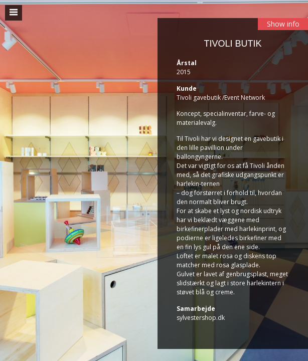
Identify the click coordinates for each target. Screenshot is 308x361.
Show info (283, 24)
